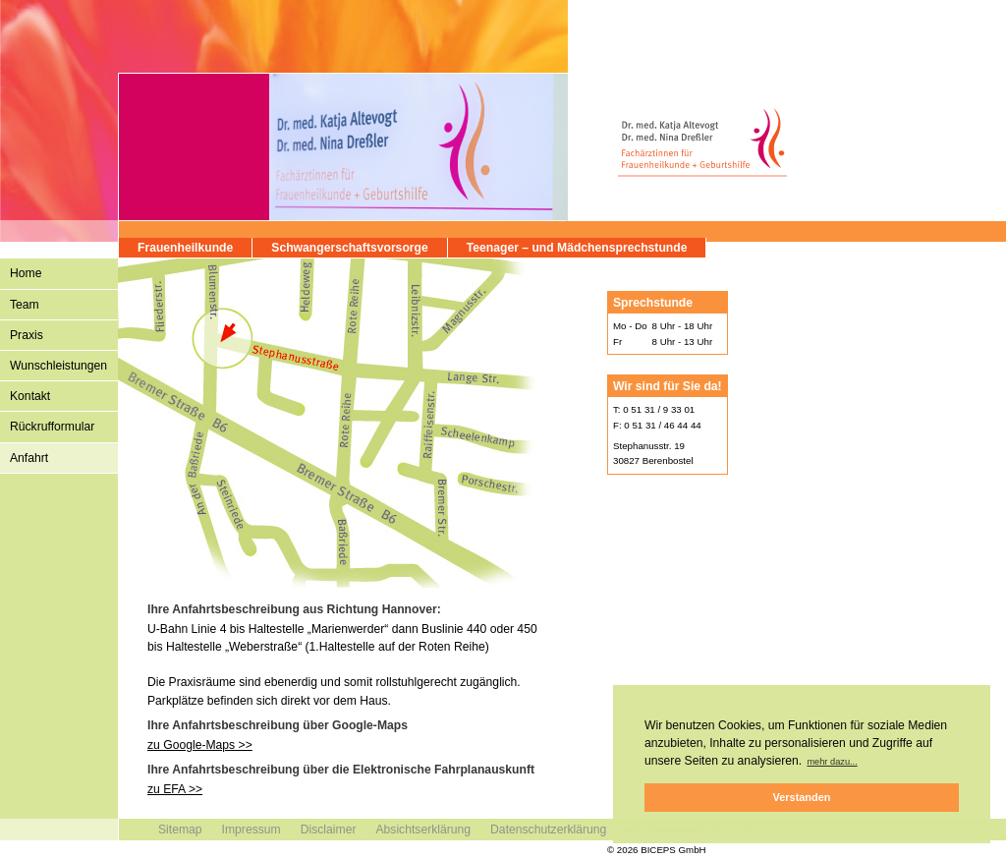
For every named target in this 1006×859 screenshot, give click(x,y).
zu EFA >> (174, 789)
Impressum (251, 829)
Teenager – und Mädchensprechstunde (577, 248)
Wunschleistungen (58, 365)
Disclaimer (329, 829)
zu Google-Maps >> (199, 745)
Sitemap (180, 829)
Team (24, 305)
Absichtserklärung (423, 829)
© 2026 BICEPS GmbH (656, 849)
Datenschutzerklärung (548, 829)
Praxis (26, 335)
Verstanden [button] (802, 797)
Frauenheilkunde (185, 248)
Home (25, 273)
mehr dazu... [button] (832, 762)
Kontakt (30, 396)
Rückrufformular (52, 426)
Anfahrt (29, 458)
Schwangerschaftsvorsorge (349, 248)
